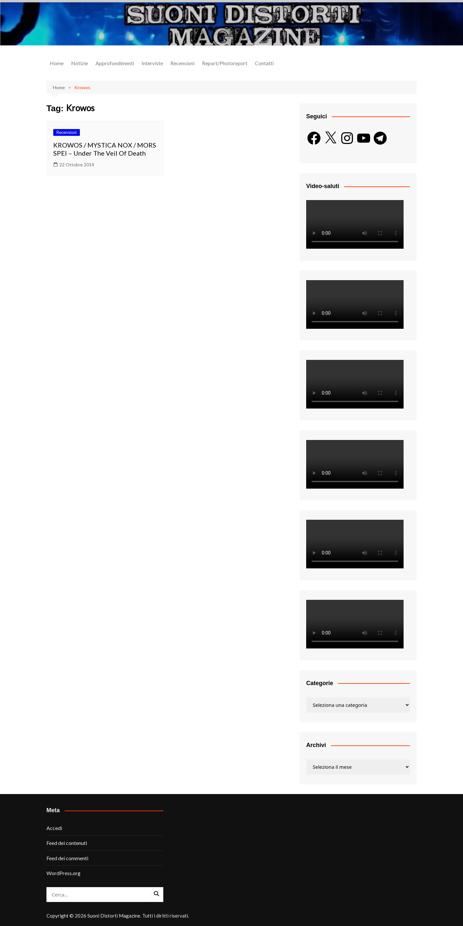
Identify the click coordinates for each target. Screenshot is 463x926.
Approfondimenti (114, 63)
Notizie (79, 63)
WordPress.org (63, 873)
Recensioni (182, 63)
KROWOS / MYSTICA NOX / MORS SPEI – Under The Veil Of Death (104, 149)
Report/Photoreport (224, 63)
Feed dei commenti (67, 858)
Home (57, 63)
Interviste (152, 63)
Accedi (54, 828)
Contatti (264, 63)
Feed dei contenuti (66, 843)
